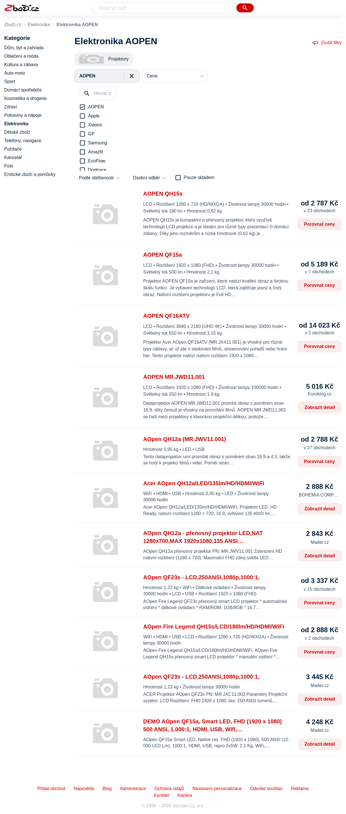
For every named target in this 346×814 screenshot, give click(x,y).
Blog (107, 788)
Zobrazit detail (320, 407)
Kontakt (161, 795)
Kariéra (185, 795)
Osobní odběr (146, 177)
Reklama (300, 788)
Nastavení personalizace (217, 788)
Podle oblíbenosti (96, 177)
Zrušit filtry (327, 42)
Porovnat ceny (319, 224)
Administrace (133, 788)
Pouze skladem (199, 177)
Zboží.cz (12, 24)
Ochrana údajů (169, 788)
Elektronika (39, 24)
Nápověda (84, 788)
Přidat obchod (51, 788)
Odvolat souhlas (266, 788)
